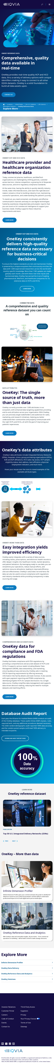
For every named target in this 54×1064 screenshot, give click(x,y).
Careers (5, 1015)
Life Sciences (42, 104)
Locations (10, 104)
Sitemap (24, 1026)
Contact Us (6, 1026)
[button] (6, 841)
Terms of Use (26, 1023)
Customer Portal (8, 1011)
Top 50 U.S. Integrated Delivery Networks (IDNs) (25, 833)
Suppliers (24, 1011)
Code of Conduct (8, 1019)
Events (4, 1023)
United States (19, 104)
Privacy (23, 1015)
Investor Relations (9, 1007)
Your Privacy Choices (28, 1019)
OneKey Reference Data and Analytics (24, 932)
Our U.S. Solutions (30, 104)
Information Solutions (9, 106)
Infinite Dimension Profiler (18, 890)
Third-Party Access (28, 1007)
